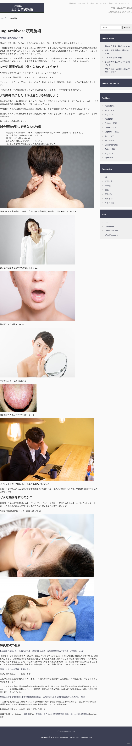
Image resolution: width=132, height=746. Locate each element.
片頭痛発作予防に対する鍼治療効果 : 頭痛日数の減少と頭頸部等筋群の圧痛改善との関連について (42, 651)
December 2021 (112, 145)
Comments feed (111, 231)
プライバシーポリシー (66, 731)
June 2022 (109, 136)
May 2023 (109, 114)
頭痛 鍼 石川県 (72, 714)
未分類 (27, 714)
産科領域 (108, 194)
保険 (107, 177)
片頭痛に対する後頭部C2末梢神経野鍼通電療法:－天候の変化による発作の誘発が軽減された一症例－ (43, 697)
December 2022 (112, 127)
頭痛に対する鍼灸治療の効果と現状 (15, 669)
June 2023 (109, 110)
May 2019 (109, 153)
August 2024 (110, 106)
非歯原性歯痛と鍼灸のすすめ (117, 46)
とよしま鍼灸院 (31, 8)
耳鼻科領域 (109, 203)
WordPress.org (111, 235)
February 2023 (111, 123)
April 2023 (109, 119)
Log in (107, 222)
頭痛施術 (85, 714)
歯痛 (107, 190)
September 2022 (112, 132)
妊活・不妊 (109, 181)
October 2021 (110, 149)
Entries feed (110, 226)
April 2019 (109, 158)
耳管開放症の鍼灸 (113, 57)
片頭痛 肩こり (42, 714)
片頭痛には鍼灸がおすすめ (11, 38)
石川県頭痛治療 (57, 714)
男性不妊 (108, 199)
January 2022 (110, 140)
